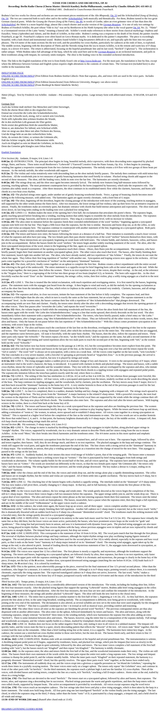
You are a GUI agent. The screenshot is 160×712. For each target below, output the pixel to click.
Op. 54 (5, 18)
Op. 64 (136, 27)
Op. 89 (79, 21)
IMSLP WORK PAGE (13, 72)
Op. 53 (114, 15)
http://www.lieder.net (90, 60)
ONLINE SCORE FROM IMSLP (18, 75)
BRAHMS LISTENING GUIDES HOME (22, 708)
